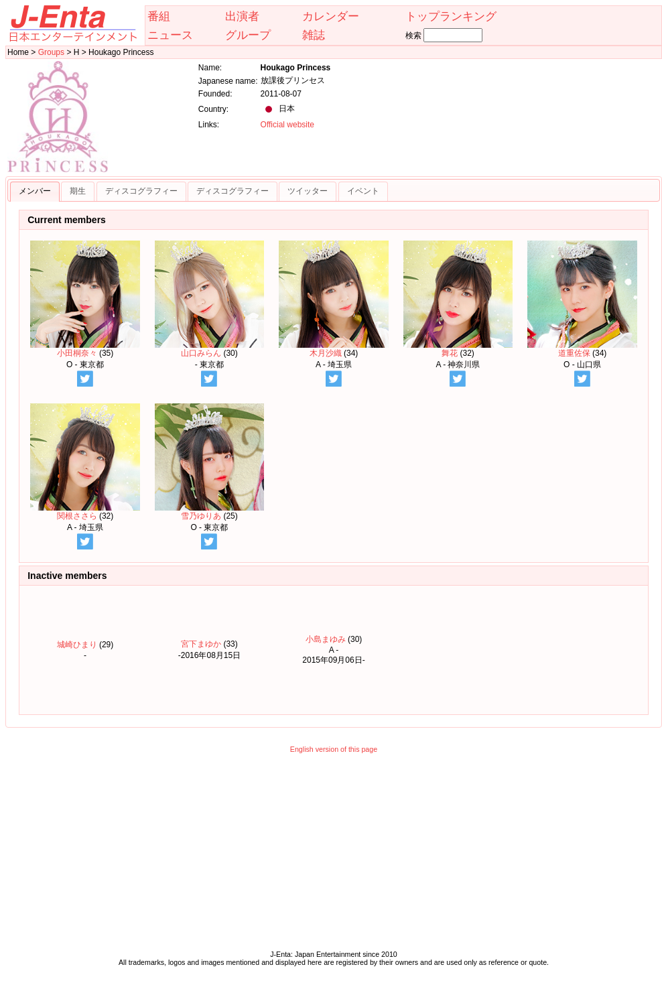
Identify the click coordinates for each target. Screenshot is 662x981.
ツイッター (307, 191)
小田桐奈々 (85, 299)
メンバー (35, 191)
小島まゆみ (326, 639)
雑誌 (313, 35)
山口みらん (210, 299)
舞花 (458, 299)
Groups (51, 52)
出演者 (242, 16)
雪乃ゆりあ (210, 462)
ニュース (170, 35)
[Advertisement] (333, 855)
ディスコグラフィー (141, 191)
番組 (158, 16)
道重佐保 (582, 299)
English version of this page (333, 749)
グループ (248, 35)
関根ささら (85, 462)
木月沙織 (334, 299)
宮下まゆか (201, 644)
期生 (78, 191)
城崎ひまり (77, 644)
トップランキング (451, 16)
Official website (287, 124)
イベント (363, 191)
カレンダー (330, 16)
